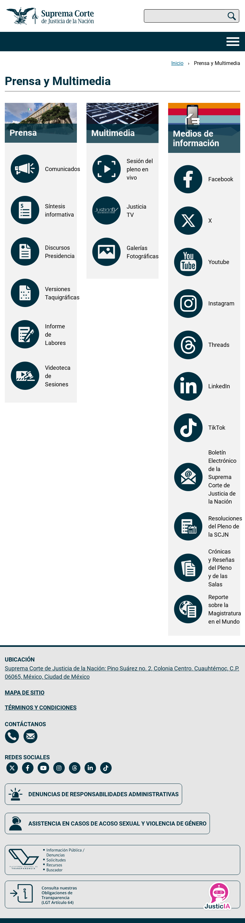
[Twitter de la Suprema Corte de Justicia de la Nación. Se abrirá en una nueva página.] (12, 768)
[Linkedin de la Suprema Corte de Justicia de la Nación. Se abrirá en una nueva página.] (90, 768)
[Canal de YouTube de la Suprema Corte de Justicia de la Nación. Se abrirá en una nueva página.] (43, 768)
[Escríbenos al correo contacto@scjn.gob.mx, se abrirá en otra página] (30, 736)
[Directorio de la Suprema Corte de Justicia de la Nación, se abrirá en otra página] (12, 736)
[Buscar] (231, 16)
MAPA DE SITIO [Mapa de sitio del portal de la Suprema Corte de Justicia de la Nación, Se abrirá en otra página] (24, 692)
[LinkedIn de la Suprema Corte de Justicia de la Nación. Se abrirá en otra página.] (204, 386)
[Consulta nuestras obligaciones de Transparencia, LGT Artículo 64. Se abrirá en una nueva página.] (122, 894)
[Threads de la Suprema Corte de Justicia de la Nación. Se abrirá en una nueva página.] (74, 768)
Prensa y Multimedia (217, 63)
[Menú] (231, 41)
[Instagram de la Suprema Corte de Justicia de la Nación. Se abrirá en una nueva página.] (59, 768)
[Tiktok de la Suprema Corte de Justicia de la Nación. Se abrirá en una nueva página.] (106, 768)
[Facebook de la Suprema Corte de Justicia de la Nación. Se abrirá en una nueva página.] (27, 768)
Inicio (177, 63)
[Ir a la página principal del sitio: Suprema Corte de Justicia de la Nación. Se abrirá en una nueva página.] (50, 15)
